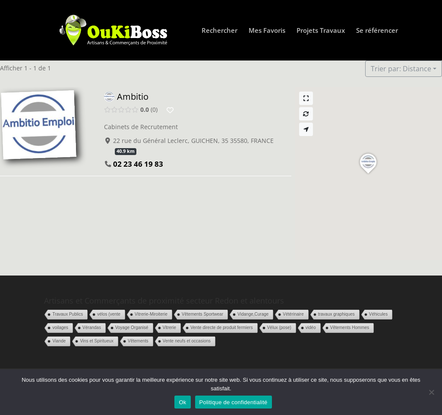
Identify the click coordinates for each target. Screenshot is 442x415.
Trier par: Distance (401, 68)
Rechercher (219, 31)
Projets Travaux (321, 31)
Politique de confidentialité (233, 402)
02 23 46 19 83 (138, 164)
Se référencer (377, 31)
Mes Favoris (267, 31)
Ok (182, 402)
